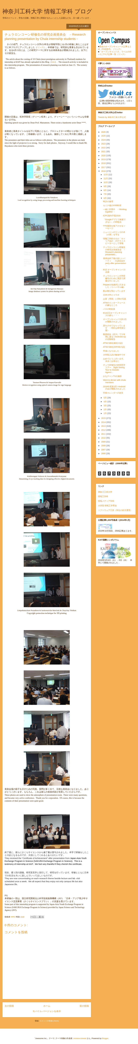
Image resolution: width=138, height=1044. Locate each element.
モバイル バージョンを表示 (47, 1011)
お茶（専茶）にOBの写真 (114, 299)
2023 (103, 144)
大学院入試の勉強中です (114, 355)
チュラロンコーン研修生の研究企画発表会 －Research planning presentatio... (114, 251)
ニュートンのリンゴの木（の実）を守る (114, 233)
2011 (103, 434)
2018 (103, 163)
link (53, 62)
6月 (105, 198)
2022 (103, 147)
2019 (103, 159)
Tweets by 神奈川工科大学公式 (112, 117)
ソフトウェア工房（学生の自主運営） (115, 510)
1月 (105, 413)
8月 (105, 190)
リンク (40, 47)
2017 (103, 167)
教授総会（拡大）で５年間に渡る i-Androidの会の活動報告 (114, 336)
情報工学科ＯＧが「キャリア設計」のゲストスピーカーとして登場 (114, 241)
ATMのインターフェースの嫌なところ (114, 304)
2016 (103, 171)
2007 (103, 449)
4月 (105, 401)
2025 (103, 136)
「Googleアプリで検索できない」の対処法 (114, 220)
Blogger (105, 1038)
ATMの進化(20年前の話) (114, 347)
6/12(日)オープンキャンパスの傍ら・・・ (114, 314)
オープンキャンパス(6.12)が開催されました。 (114, 320)
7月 (105, 194)
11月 (105, 178)
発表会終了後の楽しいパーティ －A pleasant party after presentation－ (114, 262)
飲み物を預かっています (114, 291)
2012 (103, 430)
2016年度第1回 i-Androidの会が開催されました (114, 387)
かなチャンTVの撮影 (112, 376)
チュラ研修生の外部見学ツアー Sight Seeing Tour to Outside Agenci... (114, 368)
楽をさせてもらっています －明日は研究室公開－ (114, 328)
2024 (103, 140)
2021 (103, 151)
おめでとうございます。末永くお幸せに (114, 360)
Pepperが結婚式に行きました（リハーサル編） (114, 285)
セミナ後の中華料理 (112, 205)
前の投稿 (84, 1006)
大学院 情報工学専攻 (107, 505)
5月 (105, 398)
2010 (103, 438)
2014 (103, 422)
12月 (105, 174)
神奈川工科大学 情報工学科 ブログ (47, 11)
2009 (103, 442)
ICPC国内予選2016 (111, 215)
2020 (103, 155)
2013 (103, 426)
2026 (103, 132)
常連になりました (111, 351)
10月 (105, 182)
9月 (105, 186)
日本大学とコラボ (111, 295)
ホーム (46, 1006)
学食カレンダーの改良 (113, 393)
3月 (105, 405)
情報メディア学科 (106, 501)
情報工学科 (103, 496)
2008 (103, 445)
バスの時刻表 (109, 309)
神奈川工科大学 (105, 492)
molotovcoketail (79, 1038)
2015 (103, 418)
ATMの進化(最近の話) (113, 343)
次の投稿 (9, 1006)
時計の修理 (108, 201)
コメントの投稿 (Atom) (49, 1021)
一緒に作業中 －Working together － (114, 210)
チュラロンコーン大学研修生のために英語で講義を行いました (114, 278)
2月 (105, 409)
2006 (103, 453)
